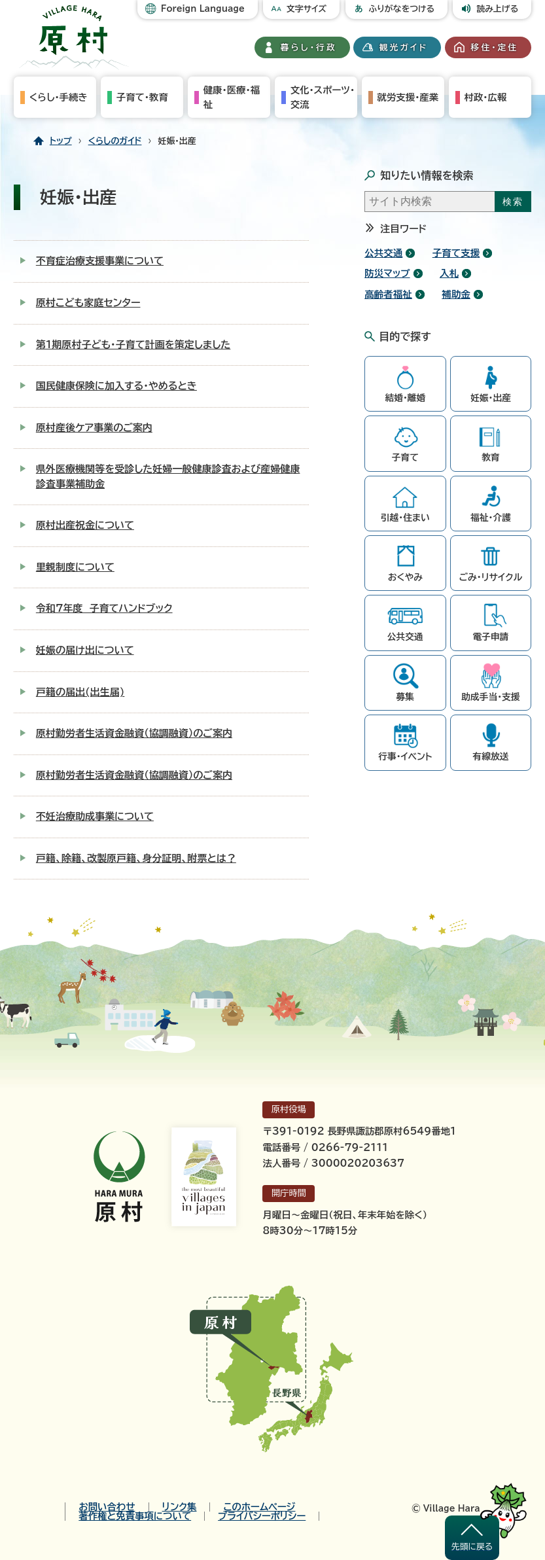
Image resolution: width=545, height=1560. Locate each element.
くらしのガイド (115, 141)
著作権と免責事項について (135, 1516)
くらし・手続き (58, 97)
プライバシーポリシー (262, 1516)
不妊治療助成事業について (95, 816)
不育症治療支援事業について (100, 261)
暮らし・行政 (309, 47)
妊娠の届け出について (85, 650)
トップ (61, 141)
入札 (449, 273)
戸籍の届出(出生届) (80, 692)
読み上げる (497, 9)
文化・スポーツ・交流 (322, 97)
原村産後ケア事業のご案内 (94, 428)
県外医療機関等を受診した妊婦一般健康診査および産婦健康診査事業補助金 (168, 476)
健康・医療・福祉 (231, 97)
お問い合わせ (107, 1507)
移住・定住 (495, 47)
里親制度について (75, 567)
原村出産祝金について (85, 525)
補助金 (456, 294)
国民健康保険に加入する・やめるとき (116, 386)
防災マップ (387, 273)
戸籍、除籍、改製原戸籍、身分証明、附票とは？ (136, 858)
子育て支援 (456, 253)
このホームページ (259, 1507)
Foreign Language (203, 9)
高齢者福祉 (388, 294)
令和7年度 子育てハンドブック (104, 608)
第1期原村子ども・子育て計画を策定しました (133, 344)
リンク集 (179, 1507)
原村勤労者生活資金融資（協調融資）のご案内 (134, 733)
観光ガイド (403, 47)
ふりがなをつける (402, 9)
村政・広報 (486, 97)
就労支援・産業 (408, 97)
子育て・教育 (142, 97)
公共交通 (383, 253)
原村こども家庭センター (88, 303)
